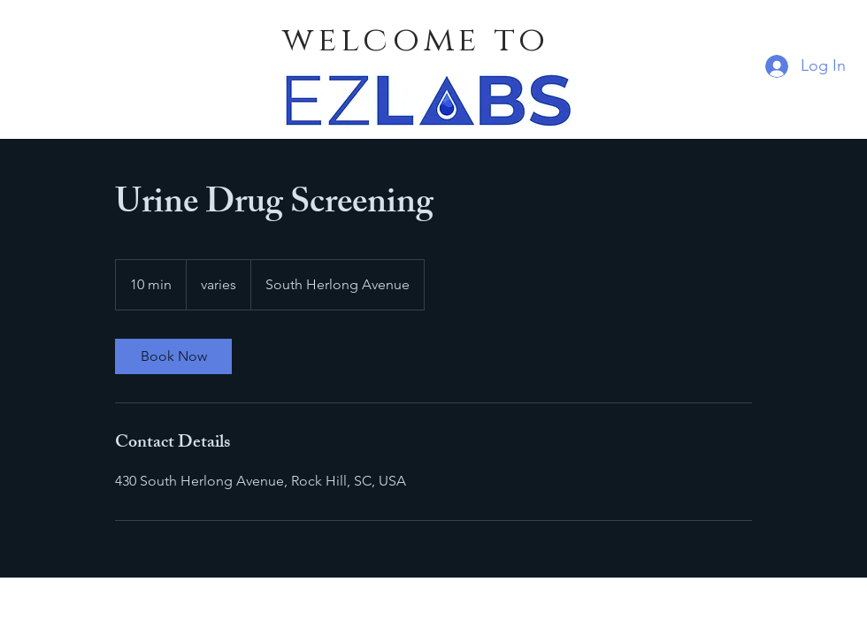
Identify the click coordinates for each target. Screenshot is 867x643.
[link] (173, 356)
